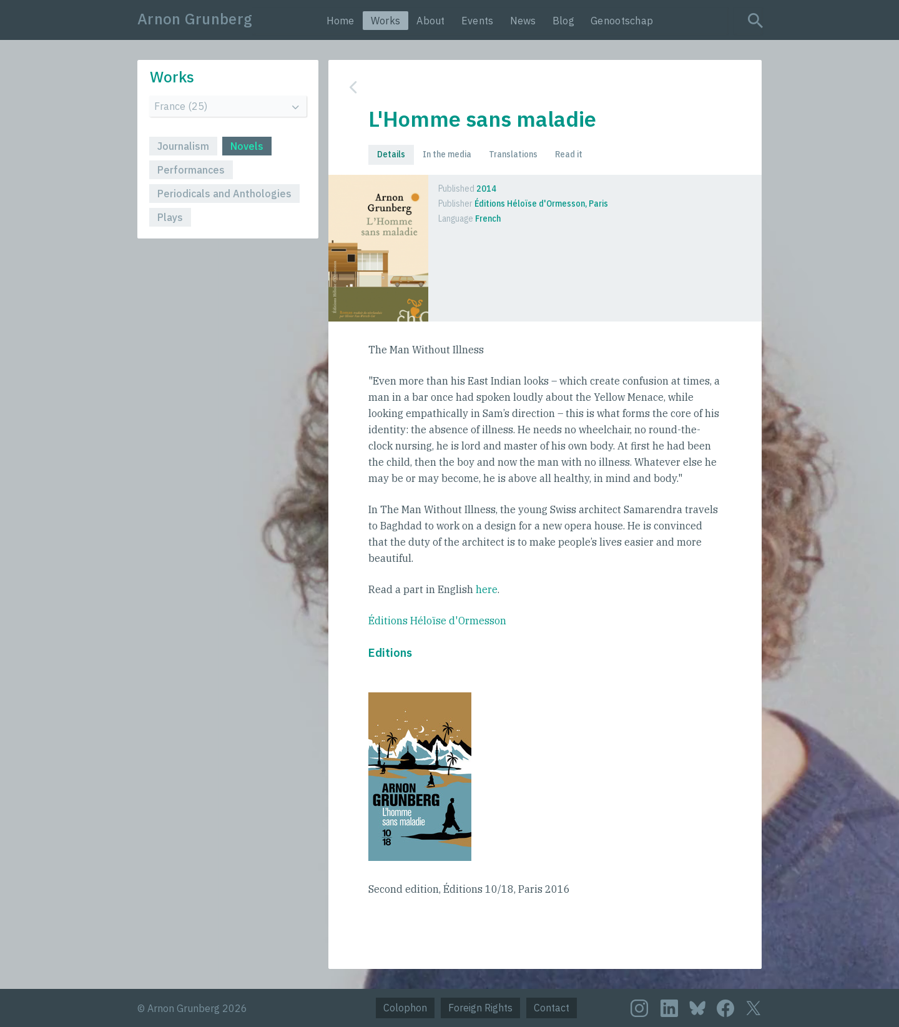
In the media (447, 154)
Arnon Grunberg (194, 19)
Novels (246, 146)
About (430, 20)
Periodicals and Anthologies (224, 193)
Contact (551, 1007)
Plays (170, 217)
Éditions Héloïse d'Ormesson (437, 620)
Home (341, 20)
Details (391, 154)
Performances (191, 170)
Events (477, 20)
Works (386, 20)
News (523, 20)
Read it (568, 154)
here (487, 589)
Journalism (183, 146)
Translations (513, 154)
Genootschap (622, 20)
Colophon (405, 1007)
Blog (563, 20)
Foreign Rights (480, 1007)
